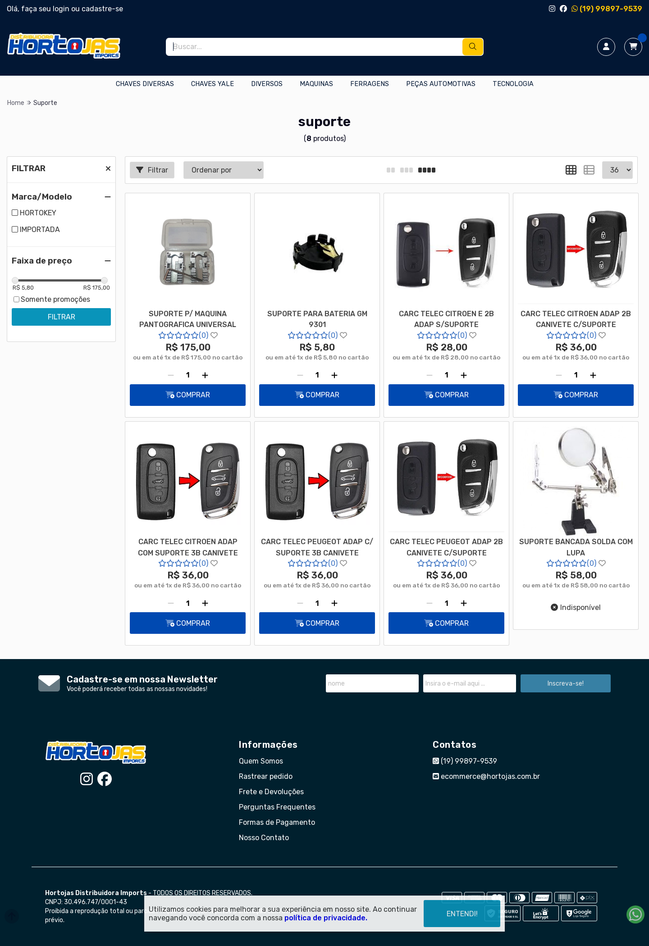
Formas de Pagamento (277, 822)
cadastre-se (102, 9)
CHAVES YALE (212, 84)
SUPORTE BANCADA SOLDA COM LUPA (576, 547)
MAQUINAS (316, 84)
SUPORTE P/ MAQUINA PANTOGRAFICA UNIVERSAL (187, 319)
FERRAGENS (369, 84)
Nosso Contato (264, 837)
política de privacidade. (325, 918)
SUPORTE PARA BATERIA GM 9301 (317, 319)
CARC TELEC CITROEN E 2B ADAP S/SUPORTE (446, 319)
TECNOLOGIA (513, 84)
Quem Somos (261, 761)
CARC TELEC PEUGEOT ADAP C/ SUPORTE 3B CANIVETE (317, 547)
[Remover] (171, 375)
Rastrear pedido (266, 776)
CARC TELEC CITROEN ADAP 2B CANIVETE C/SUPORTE (576, 319)
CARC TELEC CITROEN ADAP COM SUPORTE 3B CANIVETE (188, 547)
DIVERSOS (267, 84)
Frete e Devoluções (271, 791)
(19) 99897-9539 (606, 9)
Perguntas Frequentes (277, 807)
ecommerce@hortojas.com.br (486, 776)
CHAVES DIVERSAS (145, 84)
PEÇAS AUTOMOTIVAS (440, 84)
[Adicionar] (205, 375)
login (62, 9)
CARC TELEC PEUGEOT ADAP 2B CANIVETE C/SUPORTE (446, 547)
